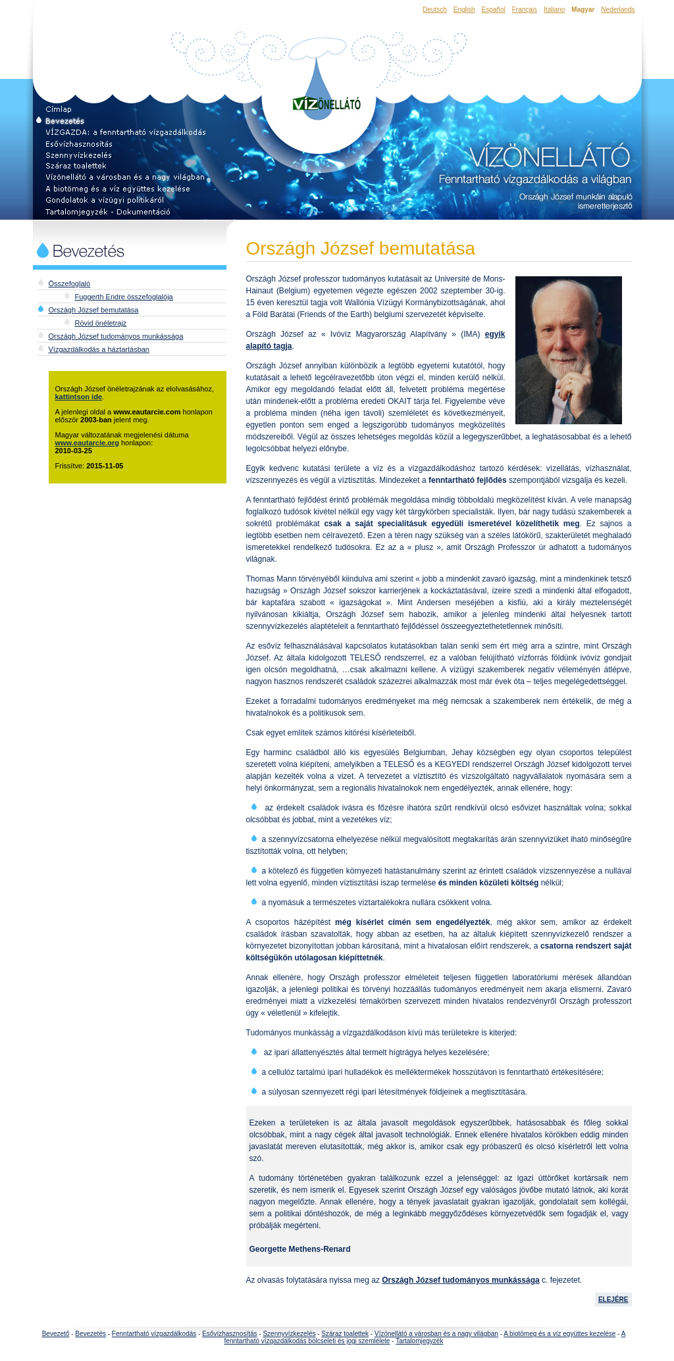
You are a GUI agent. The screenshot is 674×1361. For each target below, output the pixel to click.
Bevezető (56, 1333)
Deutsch (435, 9)
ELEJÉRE (613, 1299)
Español (494, 9)
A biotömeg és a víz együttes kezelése (559, 1333)
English (464, 9)
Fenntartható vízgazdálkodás (154, 1333)
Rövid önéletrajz (101, 323)
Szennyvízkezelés (289, 1333)
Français (524, 9)
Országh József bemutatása (94, 310)
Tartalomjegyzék (419, 1341)
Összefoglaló (70, 283)
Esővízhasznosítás (229, 1333)
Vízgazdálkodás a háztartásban (99, 349)
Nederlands (618, 9)
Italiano (554, 9)
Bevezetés (90, 1333)
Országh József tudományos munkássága (116, 336)
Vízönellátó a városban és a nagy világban (436, 1333)
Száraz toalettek (345, 1333)
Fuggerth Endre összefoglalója (124, 297)
